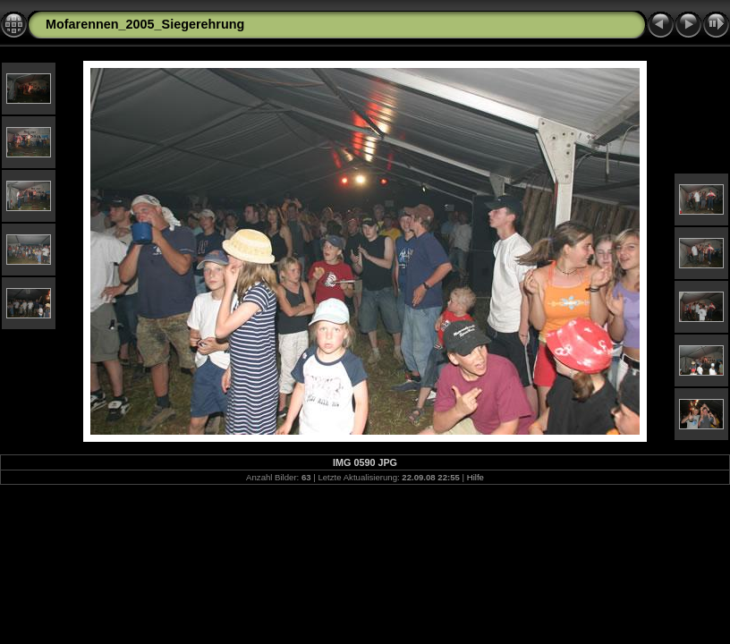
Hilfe (475, 477)
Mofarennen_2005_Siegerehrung (145, 24)
